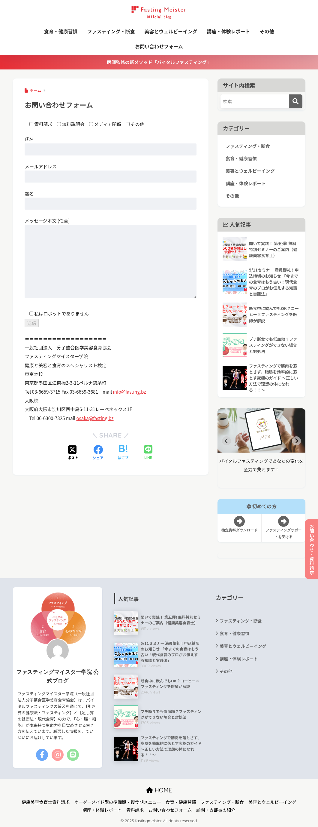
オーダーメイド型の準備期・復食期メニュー (117, 802)
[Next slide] (296, 440)
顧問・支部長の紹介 (216, 810)
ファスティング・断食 (111, 31)
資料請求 (135, 810)
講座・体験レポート (228, 31)
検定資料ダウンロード (239, 524)
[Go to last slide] (226, 440)
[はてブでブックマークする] (123, 453)
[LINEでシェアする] (148, 452)
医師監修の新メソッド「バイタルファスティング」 (159, 62)
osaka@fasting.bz (94, 418)
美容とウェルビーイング (171, 31)
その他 (267, 31)
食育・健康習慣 (60, 31)
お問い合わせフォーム (159, 46)
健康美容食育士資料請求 (46, 802)
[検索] (295, 101)
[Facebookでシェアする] (98, 453)
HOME (159, 790)
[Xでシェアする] (73, 453)
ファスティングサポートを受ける (283, 527)
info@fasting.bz (129, 391)
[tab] (259, 469)
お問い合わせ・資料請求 (311, 549)
